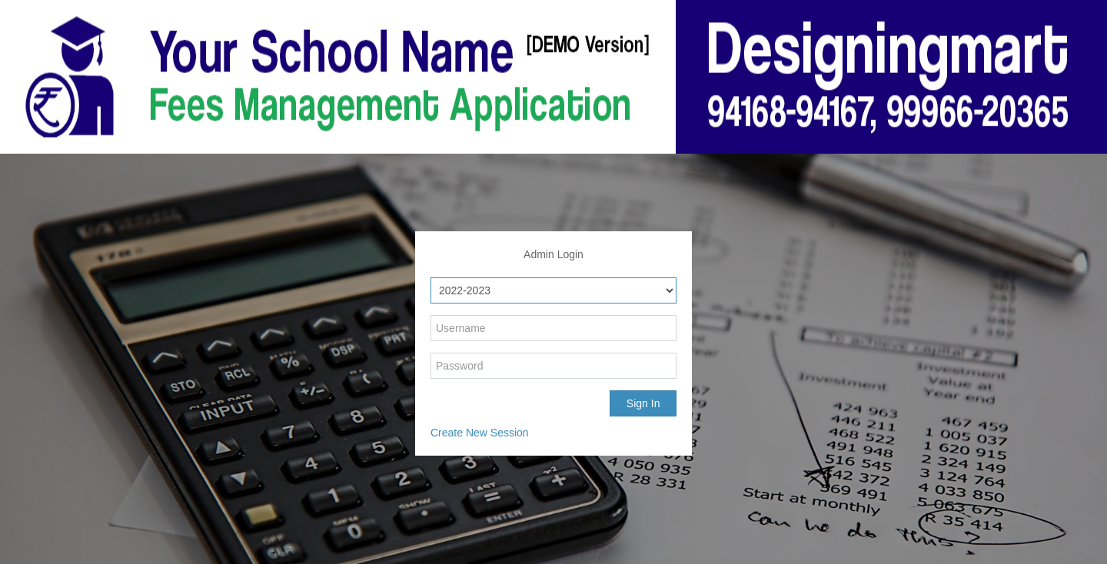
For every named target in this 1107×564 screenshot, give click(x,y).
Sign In (643, 403)
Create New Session (479, 432)
